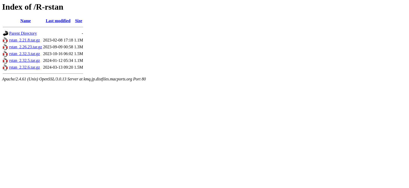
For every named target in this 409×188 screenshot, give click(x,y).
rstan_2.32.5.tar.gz (24, 60)
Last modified (58, 21)
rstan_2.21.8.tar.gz (24, 40)
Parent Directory (23, 33)
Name (25, 21)
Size (78, 21)
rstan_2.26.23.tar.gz (25, 47)
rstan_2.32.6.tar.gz (24, 67)
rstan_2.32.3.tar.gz (24, 53)
